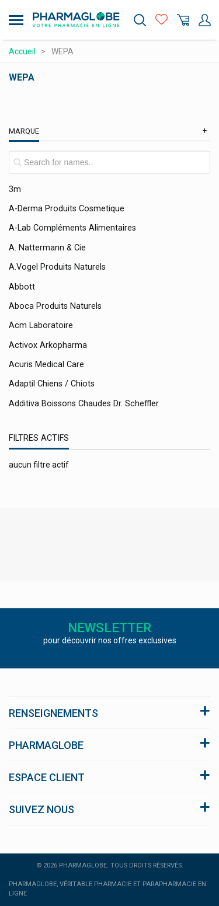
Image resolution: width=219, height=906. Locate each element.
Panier (183, 20)
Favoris (161, 20)
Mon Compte (205, 20)
